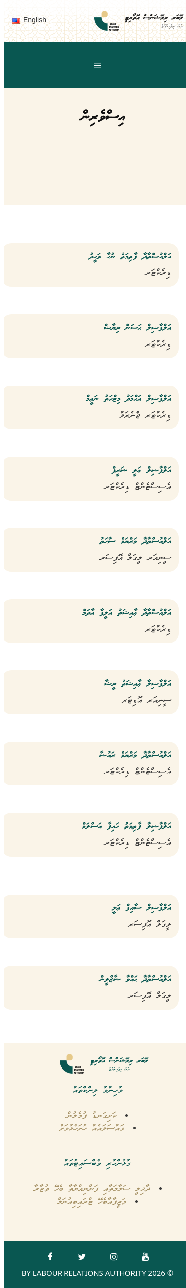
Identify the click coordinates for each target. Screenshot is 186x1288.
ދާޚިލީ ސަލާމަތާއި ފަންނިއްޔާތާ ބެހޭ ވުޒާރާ (87, 1189)
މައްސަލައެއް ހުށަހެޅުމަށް (87, 1128)
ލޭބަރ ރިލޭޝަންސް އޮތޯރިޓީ (149, 18)
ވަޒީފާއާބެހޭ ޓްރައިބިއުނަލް (87, 1202)
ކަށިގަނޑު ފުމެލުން (87, 1116)
